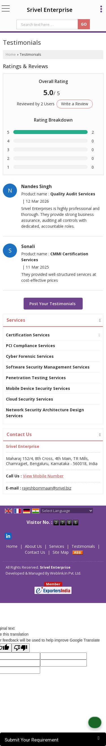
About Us (33, 546)
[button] (43, 476)
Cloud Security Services (29, 399)
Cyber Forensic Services (30, 356)
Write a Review (74, 103)
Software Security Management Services (48, 367)
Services (16, 320)
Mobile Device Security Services (38, 388)
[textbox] (47, 24)
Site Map (61, 552)
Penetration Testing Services (36, 377)
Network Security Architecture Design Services (45, 412)
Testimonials (83, 546)
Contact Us (35, 552)
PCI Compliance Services (30, 345)
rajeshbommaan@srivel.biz (46, 488)
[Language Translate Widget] (66, 511)
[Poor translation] (21, 648)
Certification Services (28, 335)
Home (11, 54)
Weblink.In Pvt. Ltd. (65, 573)
